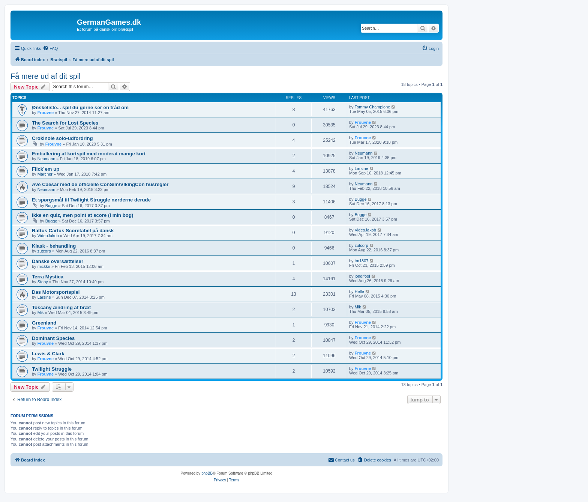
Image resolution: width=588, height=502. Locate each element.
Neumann (47, 158)
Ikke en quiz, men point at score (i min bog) (82, 215)
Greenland (44, 323)
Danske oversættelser (57, 261)
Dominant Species (53, 338)
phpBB (207, 473)
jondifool (362, 276)
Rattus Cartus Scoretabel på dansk (73, 230)
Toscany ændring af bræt (61, 307)
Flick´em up (45, 169)
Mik (41, 312)
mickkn (44, 266)
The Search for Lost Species (65, 123)
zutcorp (44, 251)
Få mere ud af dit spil (45, 76)
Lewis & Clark (48, 353)
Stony (43, 282)
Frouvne (46, 112)
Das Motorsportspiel (56, 292)
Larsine (361, 168)
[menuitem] (50, 48)
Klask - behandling (54, 246)
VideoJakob (48, 235)
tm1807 (362, 261)
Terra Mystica (47, 277)
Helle (359, 291)
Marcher (45, 174)
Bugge (51, 205)
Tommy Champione (372, 107)
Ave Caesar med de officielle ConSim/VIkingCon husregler (100, 184)
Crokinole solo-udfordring (62, 138)
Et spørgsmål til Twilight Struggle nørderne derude (91, 200)
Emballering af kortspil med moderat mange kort (89, 153)
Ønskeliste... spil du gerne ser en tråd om (80, 107)
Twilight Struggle (52, 369)
